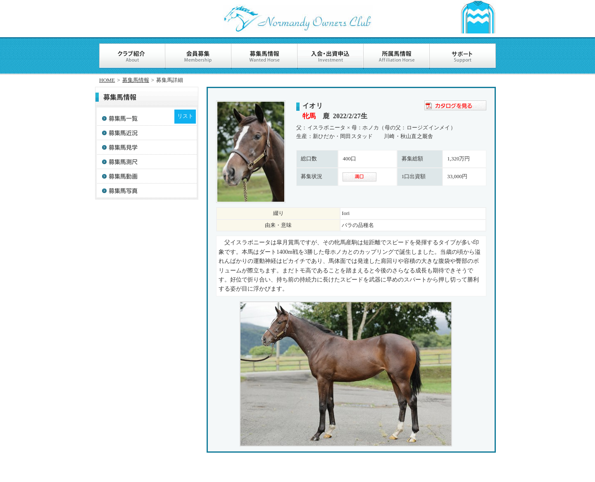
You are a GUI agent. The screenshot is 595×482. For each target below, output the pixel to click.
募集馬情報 (135, 80)
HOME (107, 80)
